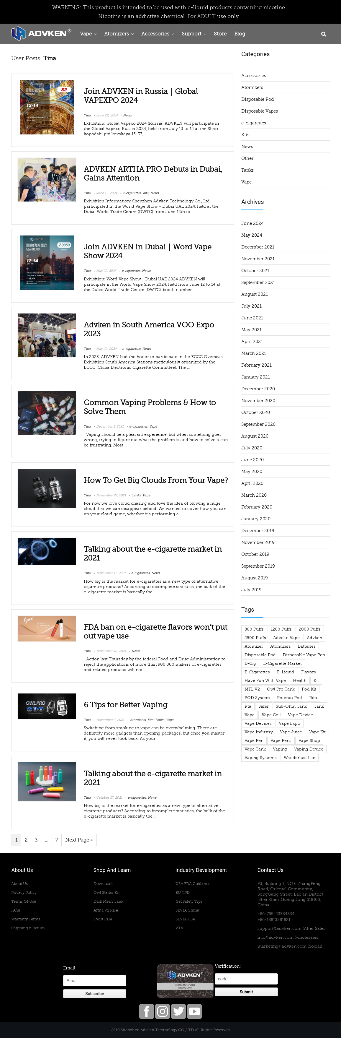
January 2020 (255, 518)
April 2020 (252, 483)
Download (103, 883)
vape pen (254, 740)
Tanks (136, 495)
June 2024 (252, 223)
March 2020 (254, 495)
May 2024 (251, 235)
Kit (316, 680)
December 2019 (257, 530)
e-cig (250, 663)
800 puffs (254, 629)
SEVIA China (187, 910)
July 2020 (251, 448)
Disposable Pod (257, 99)
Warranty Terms (25, 919)
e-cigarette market (282, 663)
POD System (257, 698)
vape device (300, 715)
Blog (239, 34)
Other (247, 158)
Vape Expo (289, 723)
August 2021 (254, 294)
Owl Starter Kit (106, 892)
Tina (87, 115)
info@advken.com (276, 937)
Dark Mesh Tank (108, 901)
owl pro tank (281, 689)
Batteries (307, 646)
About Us (19, 883)
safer (263, 706)
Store (220, 34)
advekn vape (286, 638)
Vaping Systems (261, 758)
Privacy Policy (24, 892)
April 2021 (252, 341)
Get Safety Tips (189, 901)
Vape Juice (291, 732)
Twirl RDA (103, 919)
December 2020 (258, 388)
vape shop (309, 740)
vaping (280, 749)
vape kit (317, 732)
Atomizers (116, 34)
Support (191, 34)
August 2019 (254, 578)
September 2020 (258, 424)
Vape (86, 34)
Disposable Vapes (259, 111)
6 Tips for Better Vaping (125, 705)
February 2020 (256, 507)
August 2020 (254, 436)
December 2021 (257, 247)
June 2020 (252, 459)
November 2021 (258, 258)
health (299, 680)
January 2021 (255, 377)
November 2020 (258, 400)
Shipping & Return (28, 928)
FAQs (16, 910)
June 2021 (252, 318)
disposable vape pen (304, 655)
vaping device (308, 749)
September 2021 (258, 282)
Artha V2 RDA (106, 910)
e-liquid (285, 672)
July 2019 (251, 589)
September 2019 (258, 566)
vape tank (255, 749)
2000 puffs (310, 629)
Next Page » (79, 840)
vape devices (258, 723)
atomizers (280, 646)
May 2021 (251, 329)
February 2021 (256, 365)
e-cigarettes (132, 193)
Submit (246, 992)
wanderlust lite (299, 758)
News (127, 115)
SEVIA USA (185, 919)
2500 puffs (255, 638)
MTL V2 (252, 689)
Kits (145, 193)
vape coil (271, 715)
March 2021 (253, 353)
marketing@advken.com (282, 946)
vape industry (259, 732)
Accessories (155, 34)
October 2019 (255, 554)
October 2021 (255, 270)
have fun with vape (265, 680)
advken (314, 638)
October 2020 (255, 412)
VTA (179, 928)
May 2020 (251, 471)
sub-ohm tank (291, 706)
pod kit (309, 689)
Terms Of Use (23, 901)
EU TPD (183, 892)
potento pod (289, 698)
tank (319, 706)
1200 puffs (281, 629)
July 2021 (251, 306)
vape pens (280, 740)
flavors (308, 672)
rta (248, 706)
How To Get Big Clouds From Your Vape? (156, 480)
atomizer (254, 646)
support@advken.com (279, 928)
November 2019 (258, 542)
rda (313, 698)
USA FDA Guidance (193, 883)
